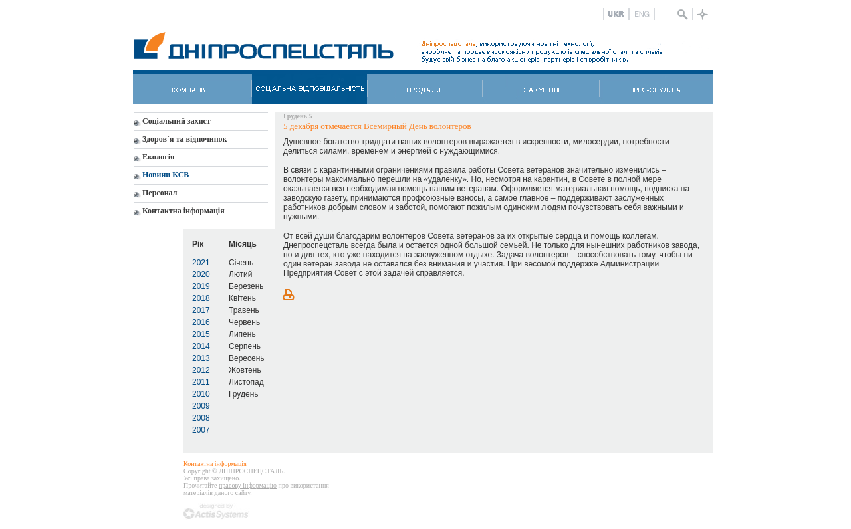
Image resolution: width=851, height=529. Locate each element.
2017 (201, 310)
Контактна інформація (215, 463)
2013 (201, 358)
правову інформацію (248, 485)
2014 (201, 346)
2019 (201, 286)
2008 (201, 418)
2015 (201, 334)
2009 (201, 406)
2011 (201, 382)
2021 (201, 262)
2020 (201, 274)
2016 (201, 322)
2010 (201, 394)
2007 (201, 430)
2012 (201, 370)
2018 (201, 298)
